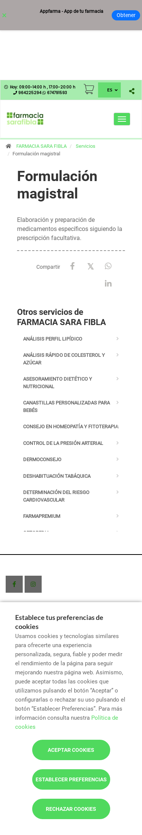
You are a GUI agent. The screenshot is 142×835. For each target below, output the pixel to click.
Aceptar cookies (71, 750)
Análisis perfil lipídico (52, 339)
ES (109, 90)
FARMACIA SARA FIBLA (41, 146)
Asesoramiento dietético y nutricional (57, 382)
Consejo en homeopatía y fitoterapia (70, 426)
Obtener (126, 15)
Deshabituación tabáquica (57, 476)
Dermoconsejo (42, 459)
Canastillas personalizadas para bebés (66, 406)
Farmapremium (41, 516)
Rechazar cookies (71, 809)
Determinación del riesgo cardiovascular (56, 496)
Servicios (85, 146)
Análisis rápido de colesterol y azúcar (64, 359)
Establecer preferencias (71, 779)
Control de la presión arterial (63, 443)
